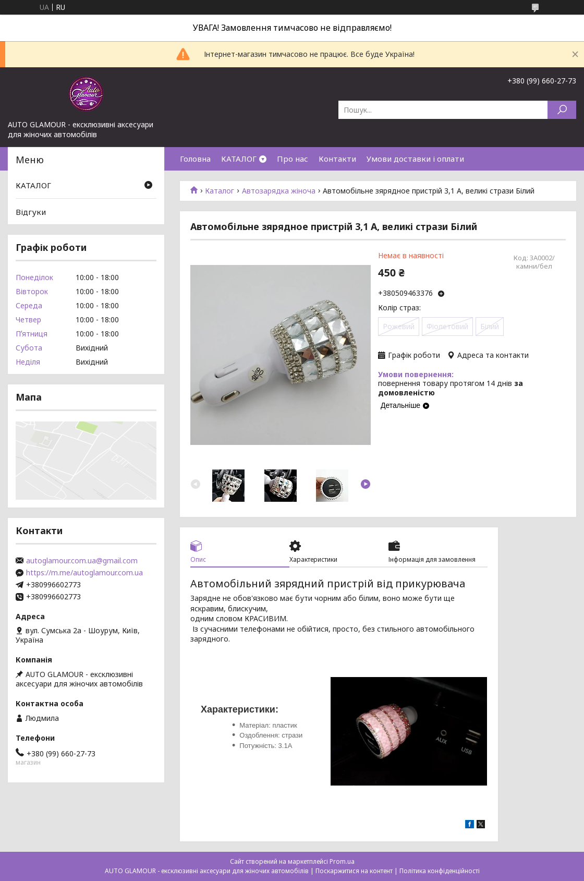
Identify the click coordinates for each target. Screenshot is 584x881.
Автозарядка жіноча (278, 191)
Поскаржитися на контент (354, 870)
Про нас (292, 158)
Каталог (219, 191)
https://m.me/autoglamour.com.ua (84, 572)
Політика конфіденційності (439, 870)
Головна (195, 158)
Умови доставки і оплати (415, 158)
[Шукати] (562, 110)
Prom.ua (342, 861)
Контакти (337, 158)
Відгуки (31, 212)
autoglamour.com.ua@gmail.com (82, 560)
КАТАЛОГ (239, 158)
